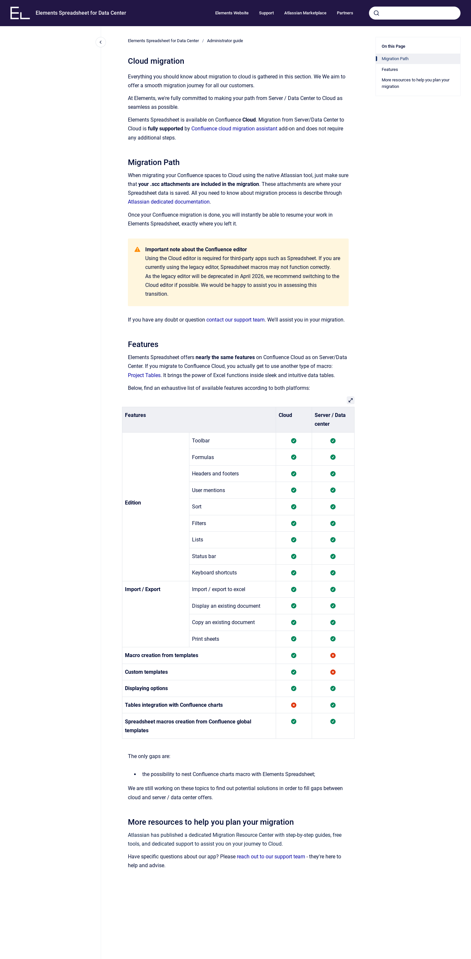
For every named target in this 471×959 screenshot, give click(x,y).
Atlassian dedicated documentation (169, 202)
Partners (345, 12)
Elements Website (232, 12)
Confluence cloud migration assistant (234, 128)
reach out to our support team (271, 856)
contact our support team (235, 320)
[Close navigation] (101, 42)
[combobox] (414, 13)
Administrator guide (225, 40)
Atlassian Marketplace (305, 12)
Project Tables (144, 375)
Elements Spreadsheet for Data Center (81, 13)
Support (266, 12)
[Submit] (376, 13)
